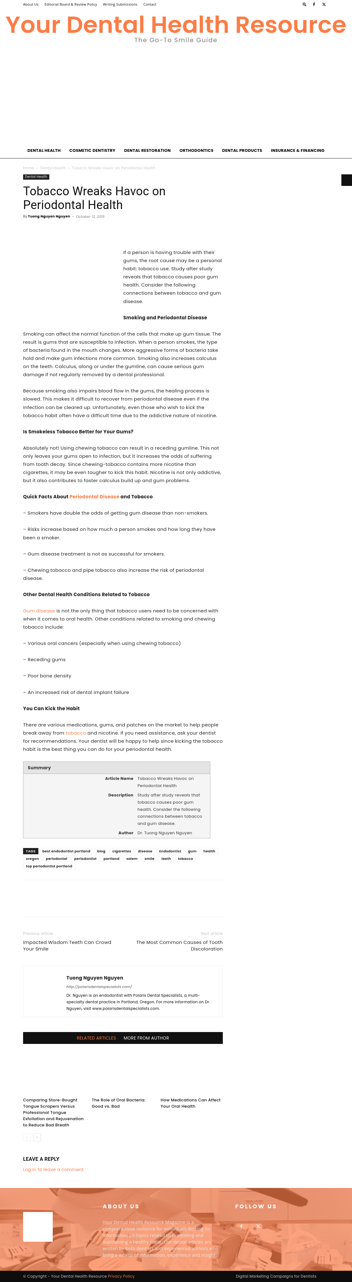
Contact (150, 4)
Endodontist (170, 851)
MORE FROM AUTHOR (146, 1038)
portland (112, 858)
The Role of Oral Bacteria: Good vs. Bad (118, 1103)
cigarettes (121, 851)
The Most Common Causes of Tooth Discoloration (179, 945)
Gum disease (39, 610)
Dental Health (44, 150)
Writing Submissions (120, 4)
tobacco (76, 733)
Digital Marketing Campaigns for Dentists (276, 1276)
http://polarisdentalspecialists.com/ (99, 986)
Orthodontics (196, 150)
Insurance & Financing (298, 150)
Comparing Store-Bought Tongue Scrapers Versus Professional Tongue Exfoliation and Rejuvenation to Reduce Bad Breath (53, 1112)
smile (149, 858)
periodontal (56, 858)
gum (192, 851)
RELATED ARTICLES (96, 1038)
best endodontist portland (66, 851)
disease (145, 851)
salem (132, 858)
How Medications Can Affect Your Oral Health (191, 1103)
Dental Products (242, 150)
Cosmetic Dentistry (92, 150)
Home (28, 168)
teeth (166, 858)
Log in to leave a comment (53, 1169)
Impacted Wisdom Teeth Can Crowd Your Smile (67, 945)
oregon (32, 858)
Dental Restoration (147, 150)
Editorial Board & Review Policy (71, 4)
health (209, 851)
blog (101, 851)
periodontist (85, 858)
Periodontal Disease (95, 496)
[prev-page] (27, 1137)
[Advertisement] (176, 96)
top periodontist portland (49, 866)
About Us (31, 4)
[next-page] (37, 1137)
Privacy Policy (121, 1276)
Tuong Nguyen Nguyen (49, 216)
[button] (304, 4)
